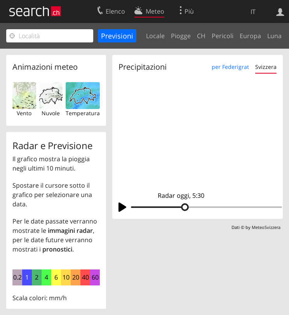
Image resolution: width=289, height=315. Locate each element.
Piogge (181, 36)
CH (201, 36)
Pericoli (222, 36)
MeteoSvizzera (266, 227)
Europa (250, 36)
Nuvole (51, 113)
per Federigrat (230, 66)
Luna (274, 36)
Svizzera (266, 66)
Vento (24, 113)
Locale (155, 36)
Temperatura (83, 113)
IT (253, 11)
